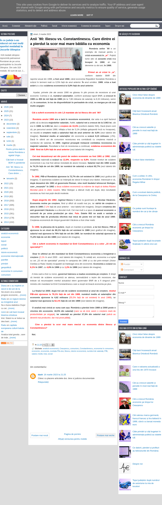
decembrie (11, 124)
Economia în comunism (90, 25)
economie (45, 351)
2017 (6, 205)
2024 (6, 115)
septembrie (11, 132)
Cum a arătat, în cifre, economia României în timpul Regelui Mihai (146, 179)
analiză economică (51, 348)
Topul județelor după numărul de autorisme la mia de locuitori (146, 483)
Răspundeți (43, 382)
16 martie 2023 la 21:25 (55, 374)
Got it (90, 15)
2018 (6, 200)
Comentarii (127, 270)
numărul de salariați (95, 351)
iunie (9, 141)
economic (36, 351)
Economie (16, 25)
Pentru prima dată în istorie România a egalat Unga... (15, 152)
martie (9, 145)
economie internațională (12, 256)
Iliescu (67, 351)
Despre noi (119, 25)
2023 (6, 120)
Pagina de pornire (72, 434)
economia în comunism (103, 348)
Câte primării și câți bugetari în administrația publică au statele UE (147, 146)
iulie (8, 136)
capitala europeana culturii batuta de (12, 328)
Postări (125, 264)
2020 (6, 192)
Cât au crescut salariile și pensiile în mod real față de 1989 (145, 130)
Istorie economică (69, 25)
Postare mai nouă (39, 435)
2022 (6, 183)
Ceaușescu (64, 348)
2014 (6, 218)
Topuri (107, 25)
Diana (4, 285)
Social (54, 25)
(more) (23, 295)
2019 (6, 196)
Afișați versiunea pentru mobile (72, 439)
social (50, 354)
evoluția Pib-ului (57, 351)
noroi (3, 312)
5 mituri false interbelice (143, 159)
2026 (6, 107)
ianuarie (10, 178)
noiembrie (11, 128)
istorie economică (78, 351)
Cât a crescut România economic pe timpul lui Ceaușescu (143, 227)
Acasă (4, 25)
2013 (6, 222)
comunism (74, 348)
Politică (44, 25)
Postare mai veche (105, 435)
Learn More (76, 15)
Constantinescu (86, 348)
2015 (6, 213)
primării (4, 263)
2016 (6, 209)
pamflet (4, 260)
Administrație (30, 25)
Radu (3, 299)
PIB (105, 351)
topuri (3, 241)
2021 (6, 188)
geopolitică (6, 267)
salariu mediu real (39, 354)
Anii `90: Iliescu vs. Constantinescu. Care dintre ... (14, 170)
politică (4, 248)
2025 (6, 111)
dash (40, 374)
